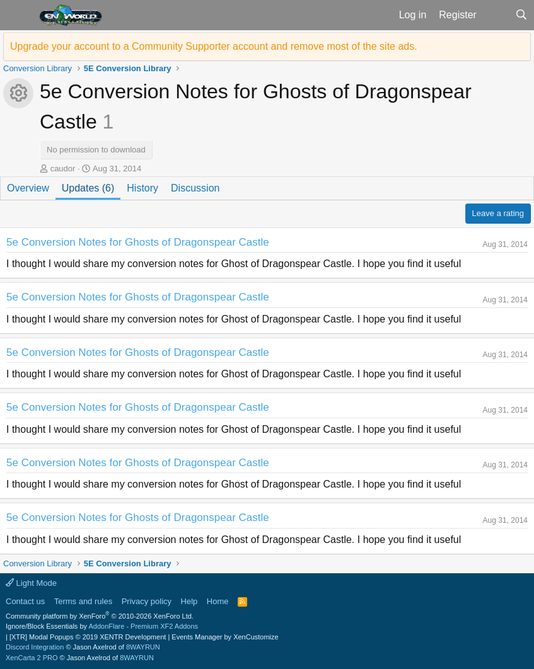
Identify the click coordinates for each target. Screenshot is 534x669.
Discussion (195, 188)
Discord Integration (35, 647)
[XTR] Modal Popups (87, 637)
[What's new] (496, 15)
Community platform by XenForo (100, 616)
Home (218, 601)
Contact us (25, 601)
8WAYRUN (143, 647)
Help (189, 601)
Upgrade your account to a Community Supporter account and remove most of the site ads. (213, 46)
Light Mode (31, 583)
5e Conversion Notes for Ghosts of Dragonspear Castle (137, 242)
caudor (63, 168)
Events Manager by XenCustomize (224, 637)
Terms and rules (83, 601)
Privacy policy (146, 601)
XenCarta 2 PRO (32, 657)
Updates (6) (88, 188)
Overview (28, 188)
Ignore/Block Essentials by (102, 626)
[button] (18, 15)
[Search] (521, 15)
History (142, 188)
